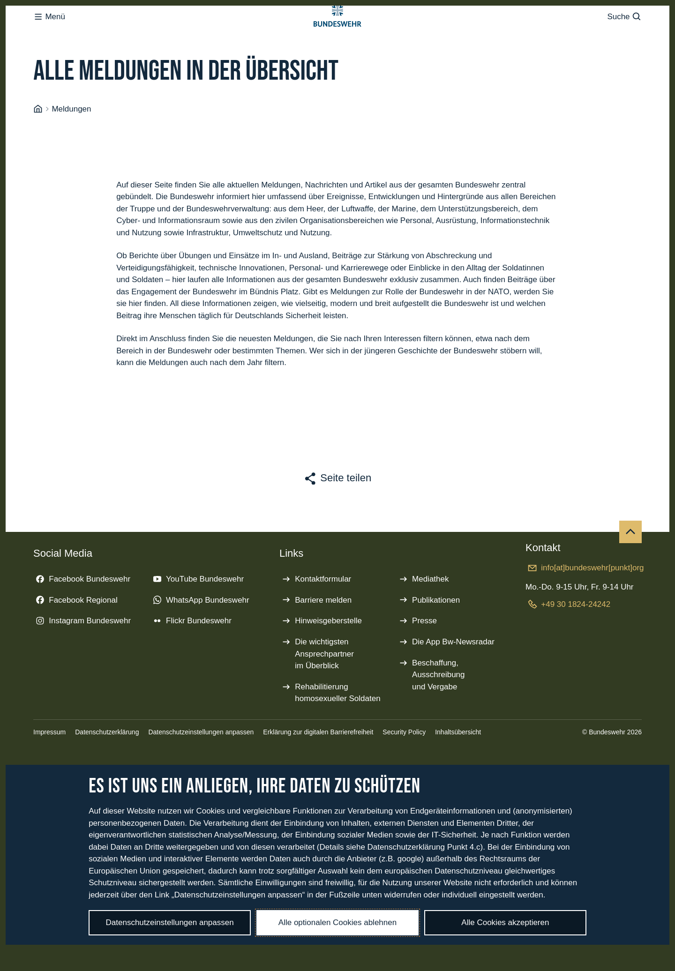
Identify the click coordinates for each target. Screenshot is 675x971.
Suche (624, 35)
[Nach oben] (630, 569)
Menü (49, 35)
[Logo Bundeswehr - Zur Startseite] (337, 35)
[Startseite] (38, 147)
